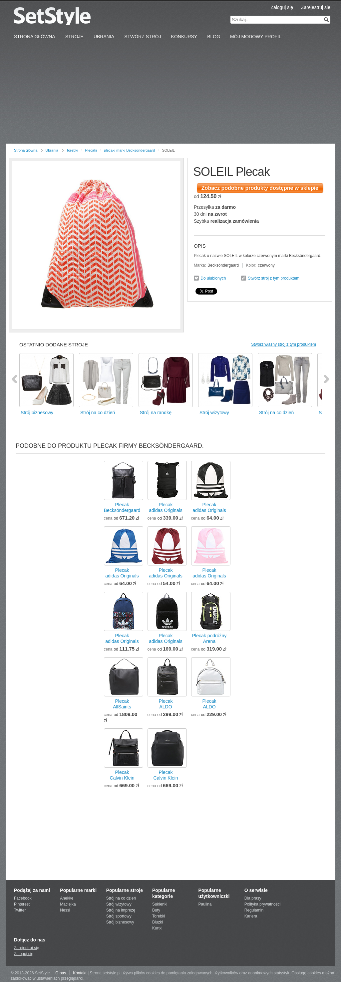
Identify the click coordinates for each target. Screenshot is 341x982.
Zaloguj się (281, 7)
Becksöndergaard (223, 265)
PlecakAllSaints (122, 703)
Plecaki (91, 150)
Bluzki (157, 922)
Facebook (23, 898)
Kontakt (80, 973)
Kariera (250, 916)
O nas (60, 973)
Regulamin (253, 910)
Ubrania (104, 36)
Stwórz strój (142, 36)
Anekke (66, 898)
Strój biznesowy (120, 922)
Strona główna (25, 150)
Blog (213, 36)
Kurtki (157, 928)
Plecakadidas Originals (165, 507)
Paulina (204, 904)
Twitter (20, 910)
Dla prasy (252, 898)
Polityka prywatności (262, 904)
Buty (156, 910)
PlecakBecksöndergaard (122, 507)
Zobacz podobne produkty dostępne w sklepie (259, 188)
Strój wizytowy (119, 904)
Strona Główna (34, 36)
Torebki (72, 150)
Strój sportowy (119, 916)
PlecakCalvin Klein (122, 775)
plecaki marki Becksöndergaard (129, 150)
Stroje (74, 36)
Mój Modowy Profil (255, 36)
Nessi (65, 910)
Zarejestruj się (315, 7)
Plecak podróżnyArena (209, 638)
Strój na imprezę (120, 910)
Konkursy (184, 36)
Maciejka (68, 904)
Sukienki (159, 904)
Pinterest (22, 904)
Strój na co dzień (121, 898)
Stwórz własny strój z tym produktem (283, 344)
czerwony (266, 265)
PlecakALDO (165, 703)
